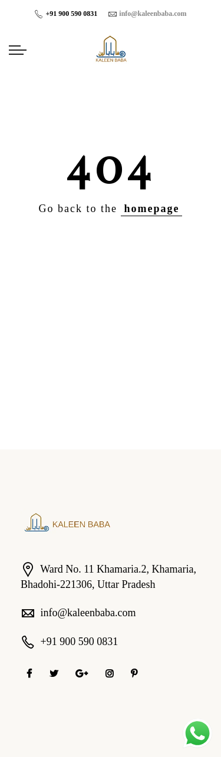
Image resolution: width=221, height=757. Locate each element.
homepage (151, 208)
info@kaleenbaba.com (88, 613)
